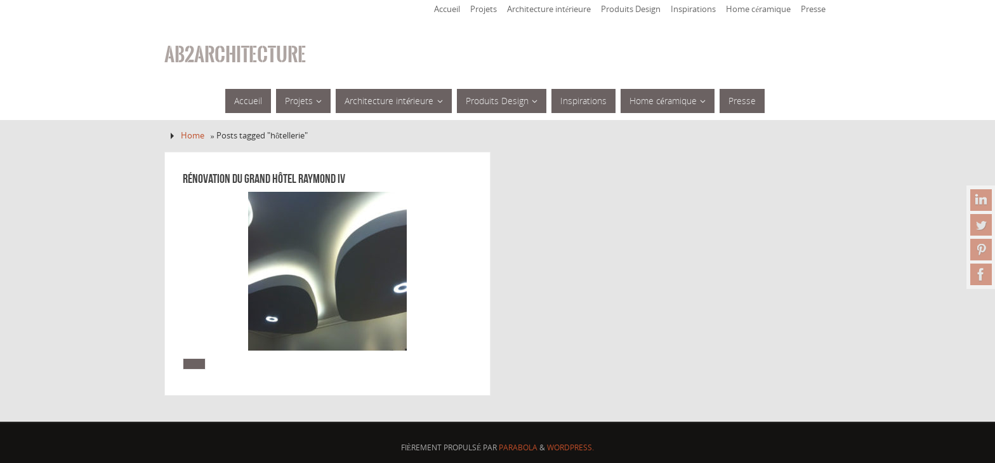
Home (192, 135)
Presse (813, 9)
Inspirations (693, 9)
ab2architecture (235, 54)
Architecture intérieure (549, 9)
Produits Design (631, 9)
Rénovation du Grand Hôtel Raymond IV (264, 178)
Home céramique (758, 9)
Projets (483, 9)
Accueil (447, 9)
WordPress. (570, 447)
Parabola (518, 447)
